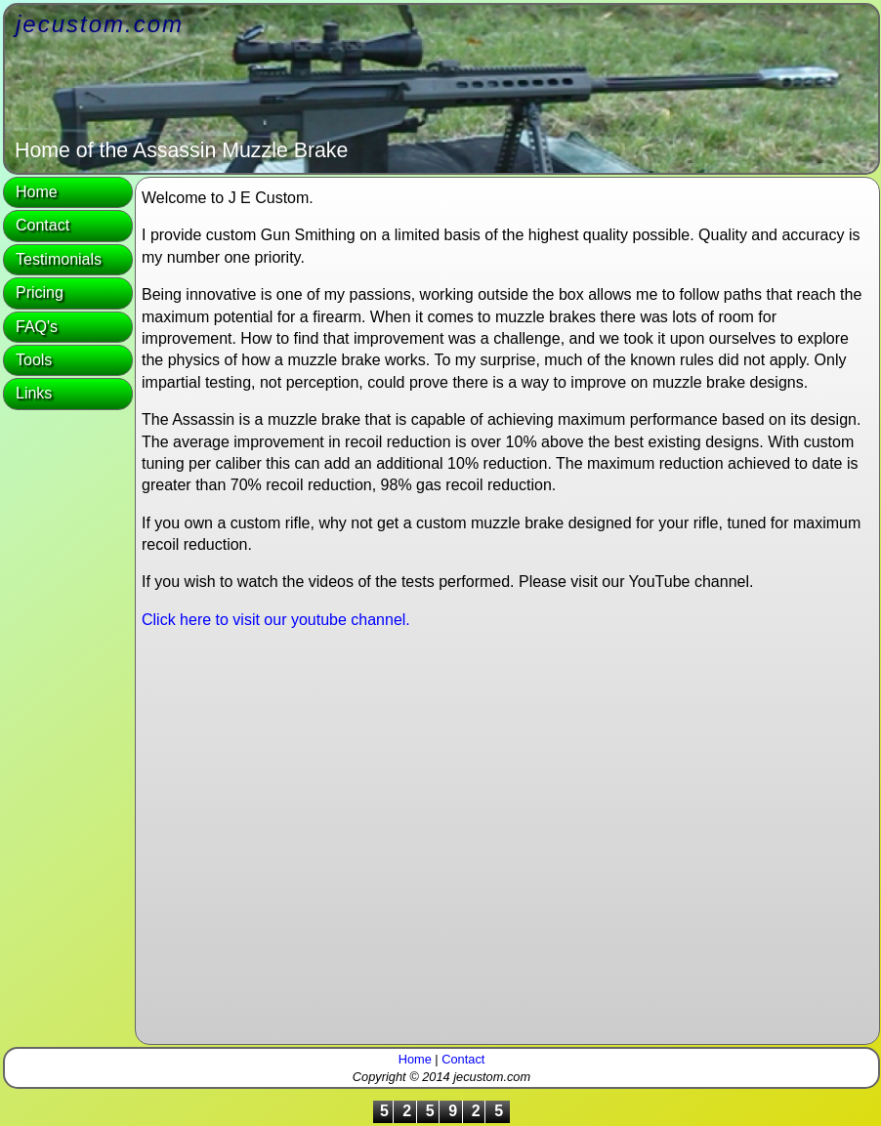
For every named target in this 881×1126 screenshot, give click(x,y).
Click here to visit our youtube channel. (276, 619)
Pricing (39, 292)
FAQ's (37, 326)
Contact (42, 225)
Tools (34, 360)
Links (34, 393)
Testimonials (59, 259)
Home (37, 192)
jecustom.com (100, 24)
